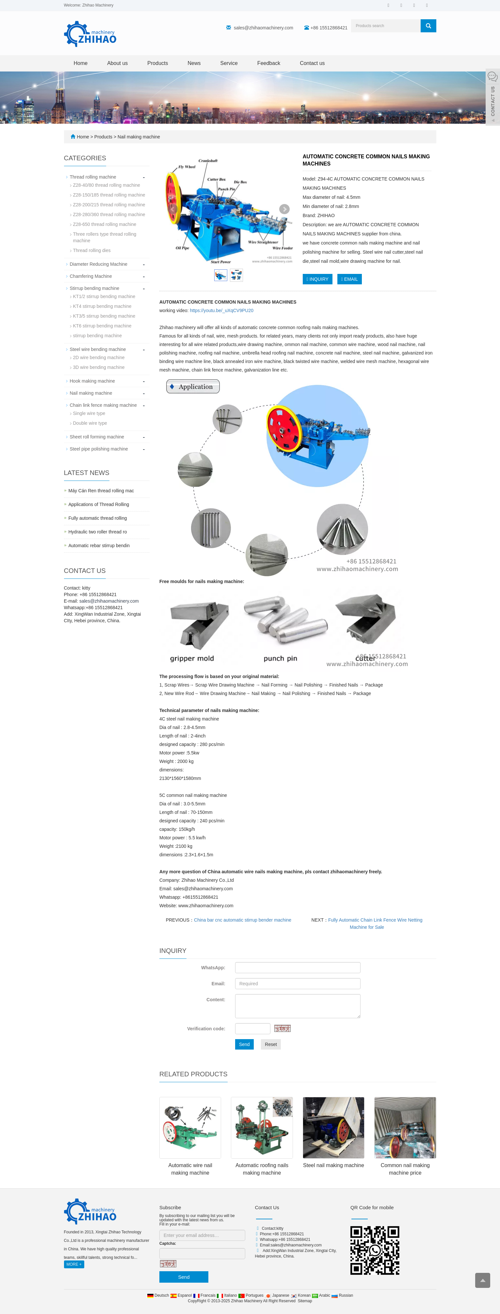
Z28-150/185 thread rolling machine (109, 195)
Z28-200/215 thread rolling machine (109, 204)
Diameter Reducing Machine (99, 264)
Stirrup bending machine (95, 288)
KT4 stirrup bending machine (102, 306)
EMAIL (349, 279)
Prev (173, 209)
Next (284, 209)
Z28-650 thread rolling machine (105, 224)
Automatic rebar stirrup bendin (99, 545)
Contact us (312, 63)
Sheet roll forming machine (97, 436)
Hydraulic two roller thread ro (98, 531)
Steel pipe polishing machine (99, 448)
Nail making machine (138, 136)
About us (117, 63)
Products (157, 63)
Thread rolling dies (92, 250)
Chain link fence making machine (103, 405)
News (194, 63)
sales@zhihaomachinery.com (263, 27)
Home (81, 63)
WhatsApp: (213, 967)
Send (244, 1044)
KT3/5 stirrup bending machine (104, 316)
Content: (215, 999)
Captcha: (167, 1243)
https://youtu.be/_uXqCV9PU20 (221, 310)
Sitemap (305, 1301)
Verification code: (206, 1028)
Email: (218, 983)
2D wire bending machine (99, 357)
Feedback (268, 63)
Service (229, 63)
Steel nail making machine (333, 1165)
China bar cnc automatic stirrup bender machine (242, 920)
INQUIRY (318, 279)
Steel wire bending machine (98, 349)
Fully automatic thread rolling (98, 518)
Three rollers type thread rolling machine (105, 237)
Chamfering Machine (91, 276)
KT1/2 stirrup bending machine (104, 296)
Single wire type (89, 413)
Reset (271, 1044)
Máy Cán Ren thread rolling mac (101, 490)
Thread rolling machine (93, 177)
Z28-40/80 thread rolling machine (106, 185)
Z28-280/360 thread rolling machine (109, 214)
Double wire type (90, 423)
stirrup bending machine (97, 335)
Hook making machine (92, 381)
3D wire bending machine (99, 367)
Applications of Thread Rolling (99, 504)
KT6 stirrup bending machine (102, 325)
